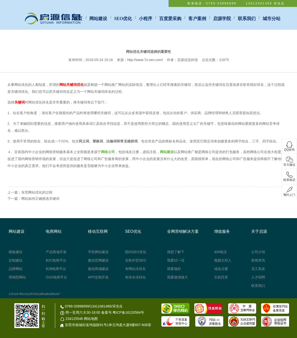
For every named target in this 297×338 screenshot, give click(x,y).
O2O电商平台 (56, 277)
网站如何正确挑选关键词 (40, 199)
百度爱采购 (170, 18)
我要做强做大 (177, 277)
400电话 (220, 252)
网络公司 (108, 152)
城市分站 (271, 18)
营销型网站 (17, 277)
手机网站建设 (98, 252)
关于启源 (259, 231)
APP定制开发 (98, 277)
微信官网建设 (98, 260)
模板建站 (16, 252)
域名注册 (221, 269)
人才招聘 (258, 277)
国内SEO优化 (135, 252)
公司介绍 (258, 252)
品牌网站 (16, 269)
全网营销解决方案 (183, 231)
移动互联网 (98, 231)
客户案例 (197, 18)
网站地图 (91, 319)
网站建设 (98, 18)
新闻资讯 (258, 260)
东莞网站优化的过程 (36, 192)
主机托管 (221, 277)
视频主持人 (222, 260)
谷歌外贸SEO (135, 260)
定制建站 (16, 260)
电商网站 (54, 231)
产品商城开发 (56, 252)
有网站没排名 (135, 269)
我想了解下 (175, 252)
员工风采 (258, 269)
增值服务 (222, 231)
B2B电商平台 (56, 269)
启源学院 (222, 18)
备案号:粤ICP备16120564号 (122, 312)
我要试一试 (175, 260)
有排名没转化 (135, 277)
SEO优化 (123, 18)
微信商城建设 (98, 269)
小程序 (145, 18)
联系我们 (247, 18)
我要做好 (174, 269)
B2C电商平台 (56, 260)
